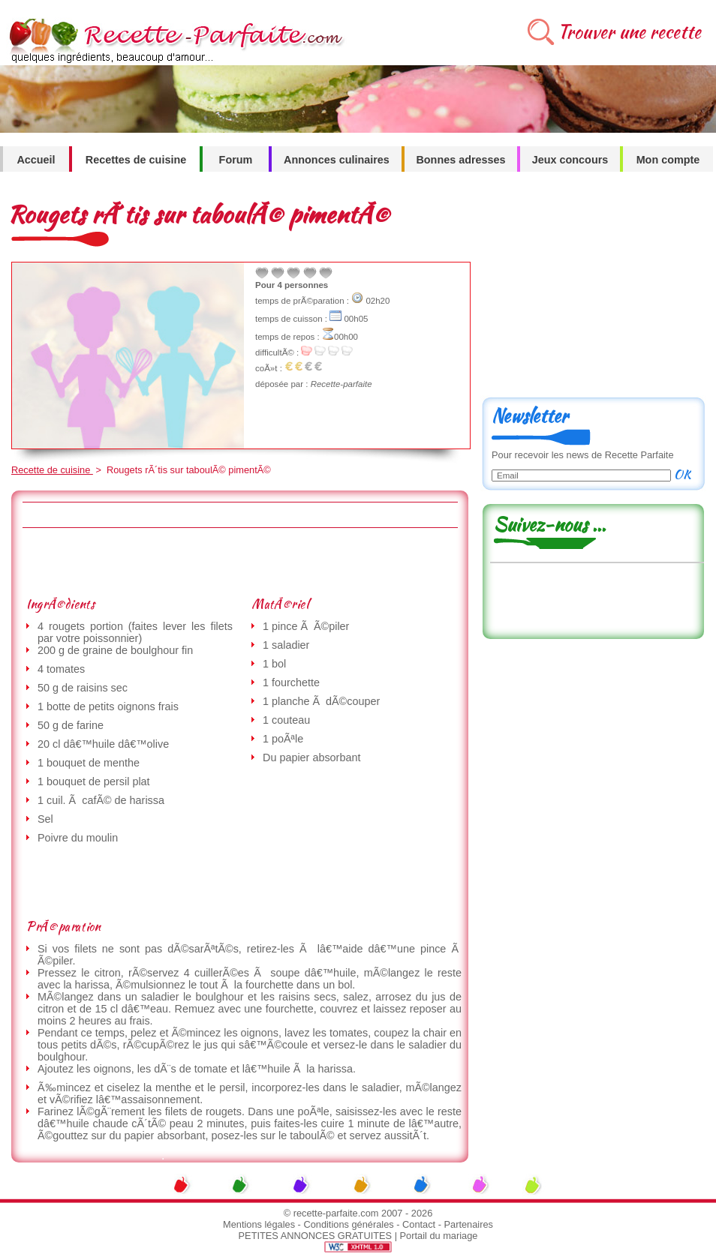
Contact (418, 1224)
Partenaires (468, 1224)
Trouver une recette (629, 32)
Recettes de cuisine (136, 160)
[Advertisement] (239, 561)
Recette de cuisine (52, 470)
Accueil (36, 160)
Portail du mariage (439, 1235)
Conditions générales (348, 1224)
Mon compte (668, 160)
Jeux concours (570, 160)
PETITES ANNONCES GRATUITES (316, 1235)
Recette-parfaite (341, 384)
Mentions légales (259, 1224)
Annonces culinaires (337, 160)
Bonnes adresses (460, 160)
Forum (236, 160)
